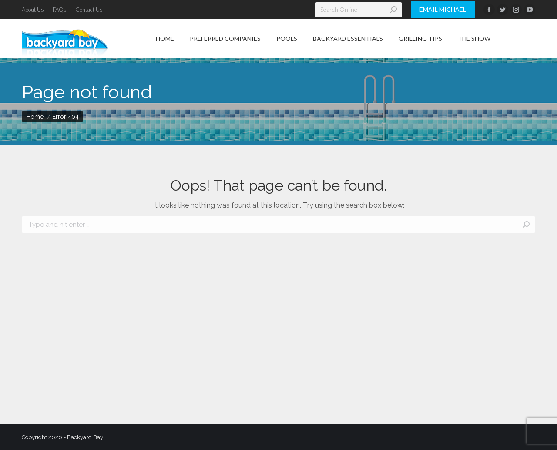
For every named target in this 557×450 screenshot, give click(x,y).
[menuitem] (33, 10)
